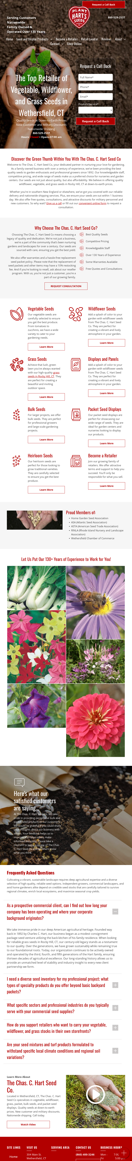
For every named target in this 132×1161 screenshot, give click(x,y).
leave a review (36, 845)
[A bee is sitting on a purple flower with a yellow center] (74, 602)
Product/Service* (88, 104)
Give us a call (54, 203)
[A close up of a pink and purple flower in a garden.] (49, 661)
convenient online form (92, 203)
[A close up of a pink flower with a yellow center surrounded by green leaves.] (36, 720)
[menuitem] (9, 39)
